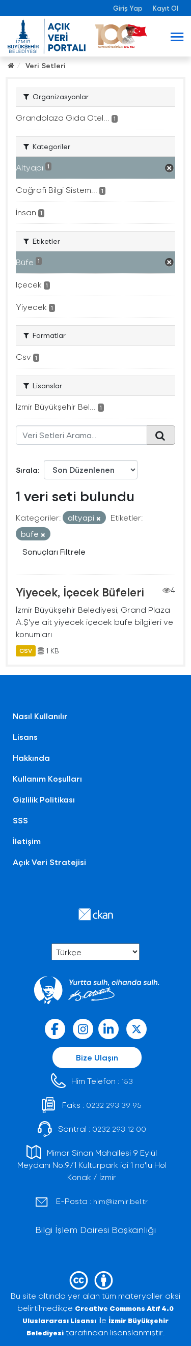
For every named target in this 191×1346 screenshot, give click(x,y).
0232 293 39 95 (114, 1105)
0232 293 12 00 (119, 1129)
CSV (25, 651)
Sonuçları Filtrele (54, 551)
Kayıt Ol (165, 8)
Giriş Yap (128, 8)
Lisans (25, 736)
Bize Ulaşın (97, 1057)
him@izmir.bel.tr (120, 1201)
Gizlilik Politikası (44, 799)
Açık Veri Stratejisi (49, 861)
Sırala (27, 470)
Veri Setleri (45, 65)
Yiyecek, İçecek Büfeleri (80, 591)
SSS (20, 820)
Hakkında (31, 757)
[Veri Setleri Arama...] (81, 435)
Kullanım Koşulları (47, 778)
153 (127, 1081)
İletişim (27, 841)
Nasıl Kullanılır (40, 715)
